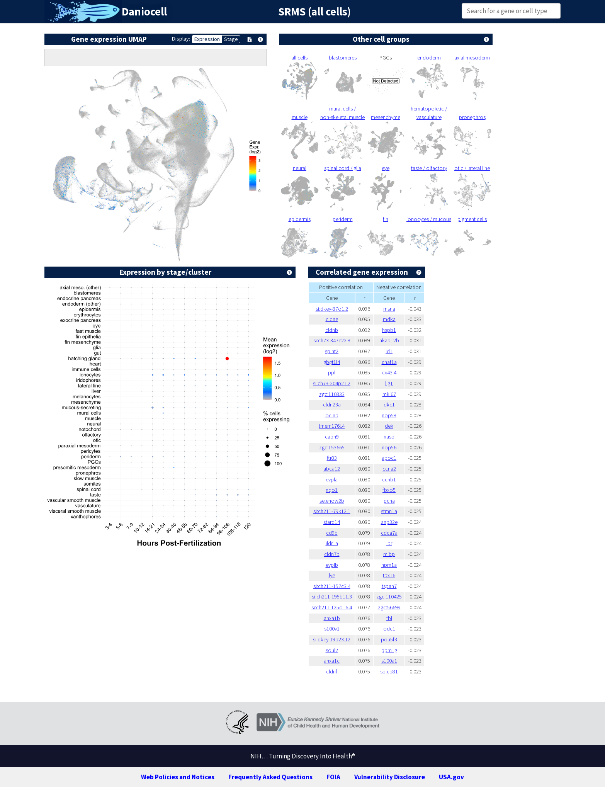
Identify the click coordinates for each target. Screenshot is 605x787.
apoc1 (389, 457)
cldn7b (332, 554)
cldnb (331, 329)
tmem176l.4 (332, 425)
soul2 (332, 650)
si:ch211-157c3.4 (331, 586)
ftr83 (332, 457)
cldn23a (332, 404)
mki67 (389, 394)
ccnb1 (389, 479)
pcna (389, 500)
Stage (231, 39)
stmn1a (389, 511)
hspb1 (389, 329)
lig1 (389, 383)
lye (332, 575)
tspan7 (389, 586)
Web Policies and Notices (177, 777)
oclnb (331, 415)
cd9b (332, 532)
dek (389, 425)
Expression (207, 39)
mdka (389, 319)
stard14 (331, 521)
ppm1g (389, 650)
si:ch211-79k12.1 (331, 511)
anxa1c (332, 660)
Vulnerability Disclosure (389, 777)
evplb (332, 564)
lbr (389, 543)
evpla (332, 479)
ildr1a (332, 543)
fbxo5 (389, 489)
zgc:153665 (332, 447)
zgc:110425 (389, 596)
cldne (332, 319)
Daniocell (144, 12)
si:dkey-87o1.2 (332, 308)
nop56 (389, 447)
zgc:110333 (332, 394)
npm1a (389, 564)
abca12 (331, 468)
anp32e (389, 521)
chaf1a (389, 362)
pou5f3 (389, 639)
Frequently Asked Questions (270, 777)
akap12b (389, 340)
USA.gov (451, 777)
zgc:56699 (389, 607)
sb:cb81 (389, 671)
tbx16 (389, 575)
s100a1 (389, 660)
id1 (389, 351)
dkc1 (389, 404)
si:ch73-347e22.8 (331, 340)
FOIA (333, 777)
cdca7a (389, 532)
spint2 (331, 351)
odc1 (389, 628)
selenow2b (331, 500)
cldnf (331, 671)
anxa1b (332, 618)
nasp (389, 436)
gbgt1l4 (331, 362)
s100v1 (332, 628)
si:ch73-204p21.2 (331, 383)
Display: (181, 38)
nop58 (389, 415)
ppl (331, 372)
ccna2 (389, 468)
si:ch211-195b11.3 (332, 596)
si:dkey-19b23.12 (331, 639)
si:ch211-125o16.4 (331, 607)
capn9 (332, 436)
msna (389, 308)
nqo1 (332, 489)
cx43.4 (389, 372)
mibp (389, 554)
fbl (389, 618)
